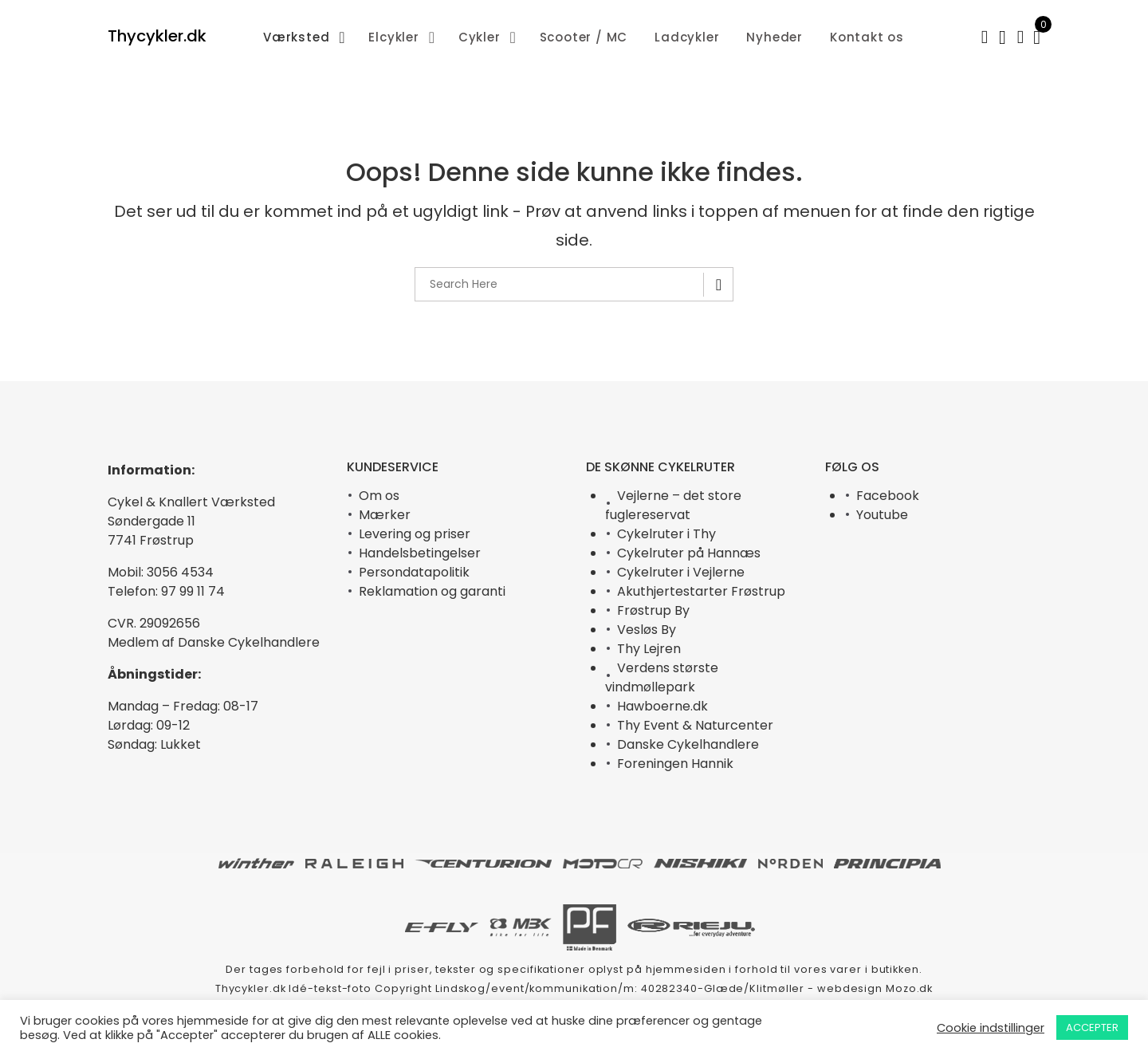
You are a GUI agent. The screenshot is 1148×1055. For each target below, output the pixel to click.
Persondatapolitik (414, 572)
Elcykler (393, 37)
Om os (379, 495)
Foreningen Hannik (675, 763)
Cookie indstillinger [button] (990, 1028)
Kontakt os (867, 37)
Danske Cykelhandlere (688, 744)
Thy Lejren (649, 649)
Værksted (296, 37)
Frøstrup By (653, 610)
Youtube (882, 515)
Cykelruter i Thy (666, 534)
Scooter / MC (584, 37)
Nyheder (774, 37)
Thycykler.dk (157, 36)
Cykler (479, 37)
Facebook (887, 495)
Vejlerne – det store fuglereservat (673, 505)
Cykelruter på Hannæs (689, 553)
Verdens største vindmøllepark (661, 677)
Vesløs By (646, 629)
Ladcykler (687, 37)
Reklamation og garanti (432, 591)
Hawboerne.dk (662, 706)
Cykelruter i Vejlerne (681, 572)
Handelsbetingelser (420, 553)
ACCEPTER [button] (1092, 1027)
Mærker (385, 515)
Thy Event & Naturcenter (695, 725)
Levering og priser (414, 534)
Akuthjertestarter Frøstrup (701, 591)
